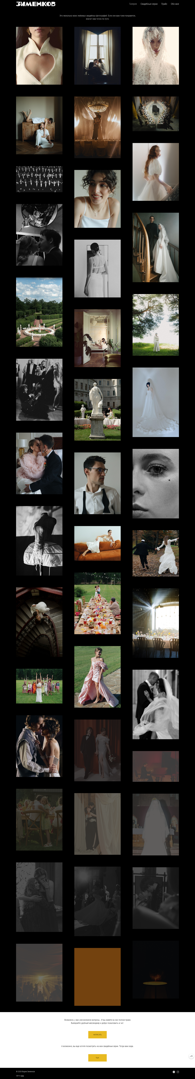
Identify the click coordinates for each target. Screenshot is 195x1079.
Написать (97, 1035)
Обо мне (175, 3)
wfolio (22, 1076)
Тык (97, 1058)
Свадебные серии (149, 3)
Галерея (133, 3)
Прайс (164, 3)
